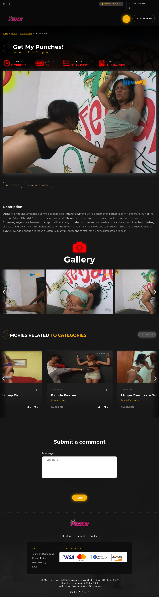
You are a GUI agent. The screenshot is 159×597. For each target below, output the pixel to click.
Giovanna (56, 396)
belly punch (26, 30)
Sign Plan (144, 14)
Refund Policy (39, 559)
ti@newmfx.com (70, 582)
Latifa (124, 396)
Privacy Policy (39, 554)
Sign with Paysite (38, 181)
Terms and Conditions (43, 550)
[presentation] (3, 288)
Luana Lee (19, 48)
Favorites (12, 181)
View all (147, 330)
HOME (5, 30)
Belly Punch (56, 386)
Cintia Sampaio (38, 48)
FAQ (34, 563)
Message (48, 449)
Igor (64, 396)
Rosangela (133, 396)
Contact (96, 532)
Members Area (103, 4)
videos (14, 30)
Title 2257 (64, 532)
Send (79, 493)
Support (80, 532)
